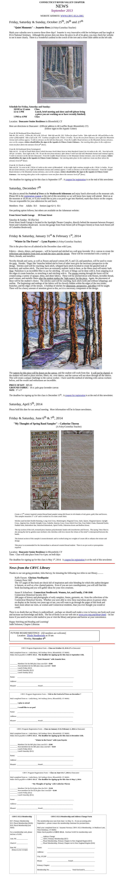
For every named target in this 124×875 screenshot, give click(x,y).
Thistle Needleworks (36, 635)
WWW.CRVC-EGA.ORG (72, 16)
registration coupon (32, 196)
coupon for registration (75, 179)
